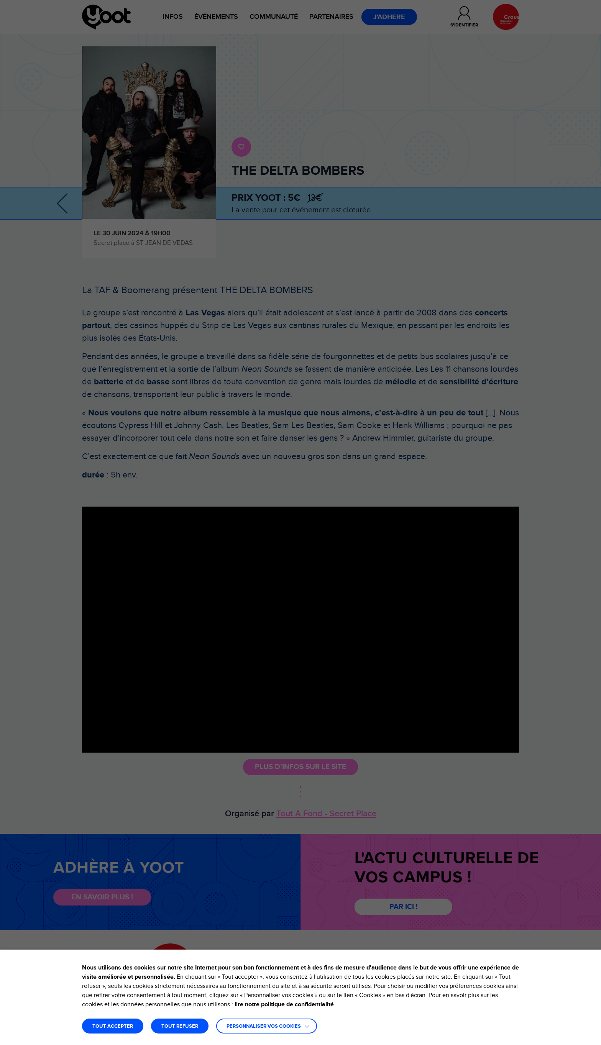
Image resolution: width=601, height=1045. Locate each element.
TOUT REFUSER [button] (179, 1026)
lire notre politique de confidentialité (284, 1004)
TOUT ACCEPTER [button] (112, 1026)
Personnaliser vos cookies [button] (264, 1026)
